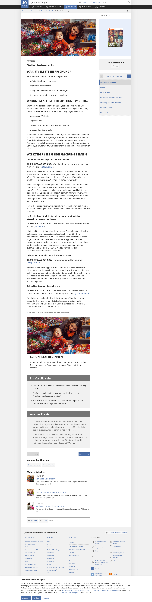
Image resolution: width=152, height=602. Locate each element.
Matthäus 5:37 (47, 167)
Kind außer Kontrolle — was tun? (50, 506)
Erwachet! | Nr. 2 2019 (47, 11)
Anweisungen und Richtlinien (55, 567)
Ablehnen (36, 598)
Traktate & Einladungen (53, 550)
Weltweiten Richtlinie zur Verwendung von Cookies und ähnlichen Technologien (90, 590)
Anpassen (46, 598)
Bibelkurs (27, 547)
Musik (48, 576)
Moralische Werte (106, 108)
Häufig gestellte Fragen (76, 546)
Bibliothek (25, 11)
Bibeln (49, 541)
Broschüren (50, 547)
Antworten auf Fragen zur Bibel (34, 541)
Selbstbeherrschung (108, 82)
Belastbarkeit (105, 92)
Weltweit (71, 572)
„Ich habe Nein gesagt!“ (46, 478)
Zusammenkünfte (74, 558)
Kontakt (71, 552)
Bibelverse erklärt (30, 544)
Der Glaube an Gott (30, 564)
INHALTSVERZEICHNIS (115, 76)
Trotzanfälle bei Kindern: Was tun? (51, 492)
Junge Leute (28, 558)
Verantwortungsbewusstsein (111, 97)
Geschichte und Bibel (31, 570)
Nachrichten (72, 537)
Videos (49, 573)
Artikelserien (50, 553)
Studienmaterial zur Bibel (32, 550)
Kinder (26, 561)
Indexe (49, 564)
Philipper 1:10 (34, 262)
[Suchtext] (114, 2)
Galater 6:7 (39, 226)
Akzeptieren (26, 598)
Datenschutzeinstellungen (68, 592)
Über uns (71, 542)
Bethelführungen (74, 555)
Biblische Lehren (29, 537)
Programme (50, 561)
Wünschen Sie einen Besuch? (77, 549)
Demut (102, 87)
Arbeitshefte (50, 558)
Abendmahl (72, 561)
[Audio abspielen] (128, 11)
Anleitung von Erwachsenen (110, 103)
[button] (53, 7)
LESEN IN (104, 16)
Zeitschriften (34, 11)
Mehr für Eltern (106, 113)
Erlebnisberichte (73, 569)
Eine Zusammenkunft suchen (117, 542)
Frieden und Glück (30, 553)
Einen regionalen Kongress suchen (97, 547)
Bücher (49, 544)
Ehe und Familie (29, 555)
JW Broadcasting (52, 570)
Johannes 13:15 (82, 293)
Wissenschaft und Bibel (31, 567)
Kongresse (72, 564)
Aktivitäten (72, 566)
